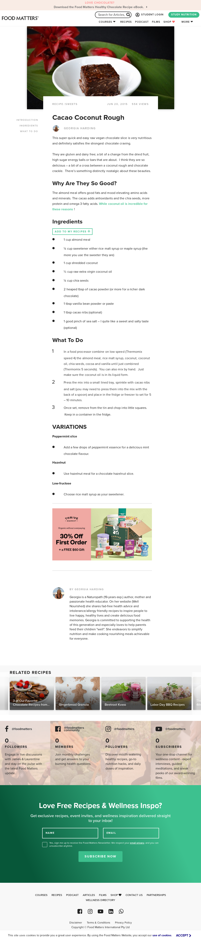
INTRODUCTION (27, 120)
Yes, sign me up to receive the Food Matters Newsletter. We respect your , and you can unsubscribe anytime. (104, 844)
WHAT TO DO (29, 131)
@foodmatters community (74, 729)
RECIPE (57, 104)
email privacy (137, 842)
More (186, 22)
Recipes (126, 22)
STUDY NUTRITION (184, 14)
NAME (50, 833)
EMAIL (111, 833)
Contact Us (134, 895)
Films (156, 22)
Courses (105, 22)
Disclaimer (75, 922)
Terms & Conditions (98, 922)
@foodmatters (22, 729)
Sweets (71, 104)
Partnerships (156, 895)
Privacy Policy (123, 922)
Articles (89, 895)
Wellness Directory (100, 900)
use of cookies (162, 935)
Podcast (142, 22)
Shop (169, 22)
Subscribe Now (100, 856)
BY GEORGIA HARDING (87, 589)
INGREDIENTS (28, 125)
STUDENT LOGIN (149, 15)
